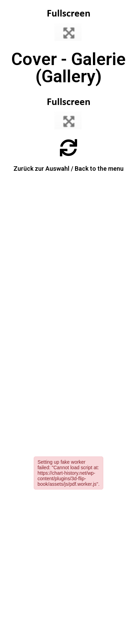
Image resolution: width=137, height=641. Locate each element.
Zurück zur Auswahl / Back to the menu (68, 168)
